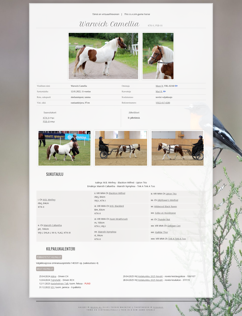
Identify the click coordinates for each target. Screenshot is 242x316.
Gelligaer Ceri (173, 225)
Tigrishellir (56, 280)
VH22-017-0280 (163, 103)
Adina (53, 276)
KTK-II (46, 117)
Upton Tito (171, 193)
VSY (52, 287)
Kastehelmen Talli (59, 283)
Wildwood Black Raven (165, 206)
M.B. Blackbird (117, 205)
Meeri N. (160, 86)
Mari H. (159, 91)
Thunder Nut (163, 219)
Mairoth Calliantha (53, 225)
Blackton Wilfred (117, 193)
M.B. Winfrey (49, 199)
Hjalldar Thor (161, 232)
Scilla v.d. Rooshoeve (165, 212)
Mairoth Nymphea (107, 231)
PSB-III (46, 121)
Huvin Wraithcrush (119, 218)
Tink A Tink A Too (177, 238)
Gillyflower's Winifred (167, 200)
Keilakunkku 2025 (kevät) (150, 276)
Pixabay (158, 307)
